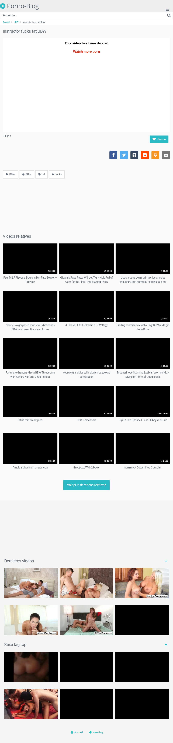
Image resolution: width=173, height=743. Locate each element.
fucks (57, 174)
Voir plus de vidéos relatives (86, 485)
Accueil (6, 22)
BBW (16, 22)
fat (41, 174)
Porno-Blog (19, 6)
